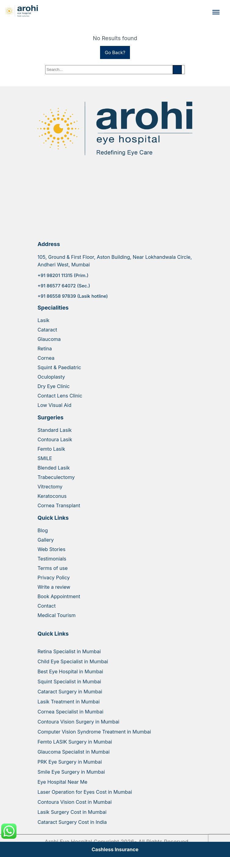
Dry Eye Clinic (54, 386)
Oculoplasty (51, 377)
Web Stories (51, 549)
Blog (43, 530)
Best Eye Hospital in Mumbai (70, 671)
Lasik (43, 320)
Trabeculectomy (56, 477)
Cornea (46, 358)
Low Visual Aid (54, 405)
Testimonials (52, 559)
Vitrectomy (50, 487)
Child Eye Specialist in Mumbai (73, 661)
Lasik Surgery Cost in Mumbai (72, 812)
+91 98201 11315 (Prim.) (63, 275)
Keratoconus (52, 496)
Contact (47, 606)
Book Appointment (59, 596)
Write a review (54, 587)
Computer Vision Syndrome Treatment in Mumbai (94, 732)
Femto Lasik (51, 449)
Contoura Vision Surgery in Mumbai (78, 722)
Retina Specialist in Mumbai (69, 651)
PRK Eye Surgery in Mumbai (70, 762)
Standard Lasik (55, 430)
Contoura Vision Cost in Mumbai (75, 802)
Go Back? (115, 52)
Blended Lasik (54, 468)
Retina (45, 348)
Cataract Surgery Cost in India (72, 822)
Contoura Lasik (55, 439)
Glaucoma (49, 339)
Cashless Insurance (115, 849)
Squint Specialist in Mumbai (69, 681)
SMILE (45, 458)
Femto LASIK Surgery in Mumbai (75, 742)
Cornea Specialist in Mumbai (70, 712)
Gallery (46, 540)
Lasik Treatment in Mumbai (69, 702)
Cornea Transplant (59, 505)
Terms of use (53, 568)
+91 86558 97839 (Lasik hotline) (73, 296)
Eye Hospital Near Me (62, 782)
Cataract (47, 330)
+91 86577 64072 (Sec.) (64, 286)
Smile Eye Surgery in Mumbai (71, 772)
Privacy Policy (54, 577)
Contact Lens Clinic (60, 396)
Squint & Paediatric (59, 367)
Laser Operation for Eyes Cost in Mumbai (85, 792)
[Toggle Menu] (216, 12)
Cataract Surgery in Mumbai (70, 692)
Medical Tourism (57, 615)
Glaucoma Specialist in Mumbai (74, 752)
